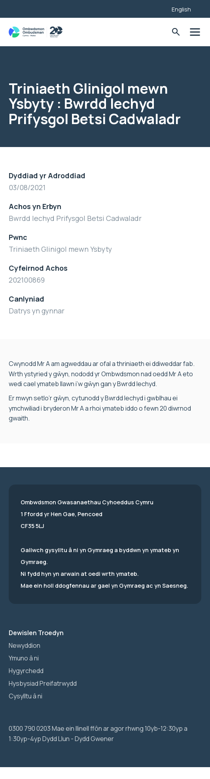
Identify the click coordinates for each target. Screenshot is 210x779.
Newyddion (24, 645)
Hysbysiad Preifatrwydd (43, 683)
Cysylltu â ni (25, 696)
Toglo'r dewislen (195, 32)
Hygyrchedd (26, 670)
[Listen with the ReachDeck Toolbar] (153, 8)
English (181, 9)
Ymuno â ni (24, 658)
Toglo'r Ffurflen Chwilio (175, 32)
